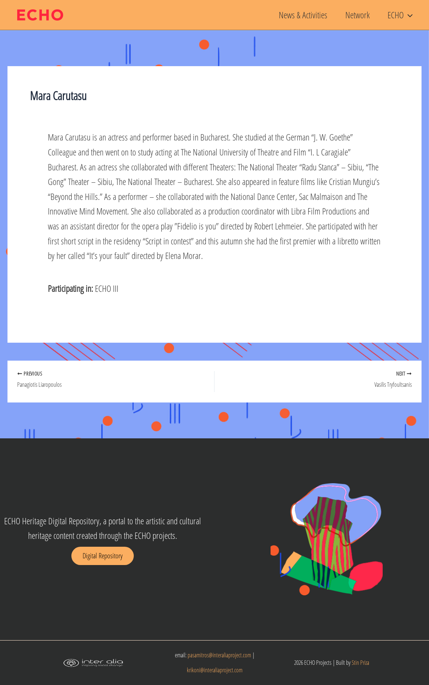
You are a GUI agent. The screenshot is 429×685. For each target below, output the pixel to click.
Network (357, 15)
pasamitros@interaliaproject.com (219, 655)
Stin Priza (360, 662)
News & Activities (303, 15)
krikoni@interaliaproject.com (215, 670)
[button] (408, 15)
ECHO (400, 15)
